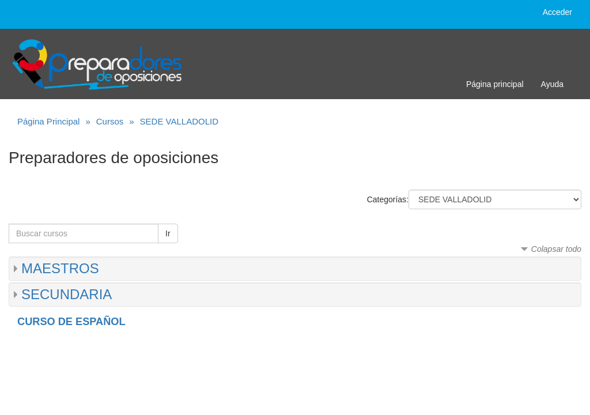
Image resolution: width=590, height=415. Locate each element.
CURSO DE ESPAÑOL (71, 321)
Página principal (495, 84)
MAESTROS (60, 268)
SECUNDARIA (66, 294)
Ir (168, 233)
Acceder (557, 12)
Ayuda (552, 84)
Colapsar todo (556, 249)
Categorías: (388, 199)
